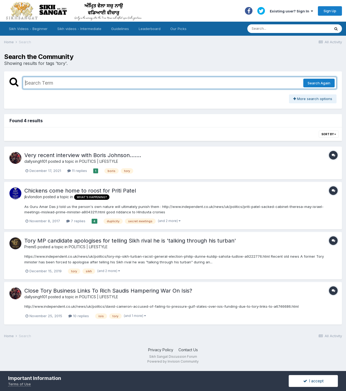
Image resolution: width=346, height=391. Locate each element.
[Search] (283, 28)
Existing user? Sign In (291, 11)
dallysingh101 (35, 161)
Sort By (328, 134)
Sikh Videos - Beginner (28, 28)
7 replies (75, 221)
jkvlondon (33, 196)
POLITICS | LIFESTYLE (98, 161)
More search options (312, 99)
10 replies (78, 316)
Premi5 (30, 246)
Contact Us (188, 349)
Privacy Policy (160, 349)
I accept (313, 381)
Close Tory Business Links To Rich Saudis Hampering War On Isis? (108, 290)
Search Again (319, 83)
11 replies (77, 170)
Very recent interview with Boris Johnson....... (82, 155)
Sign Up (330, 11)
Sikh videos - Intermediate (79, 28)
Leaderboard (150, 28)
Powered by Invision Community (173, 361)
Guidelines (120, 28)
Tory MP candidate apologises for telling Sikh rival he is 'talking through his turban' (130, 240)
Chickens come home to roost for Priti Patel (80, 190)
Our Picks (178, 28)
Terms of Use (19, 384)
